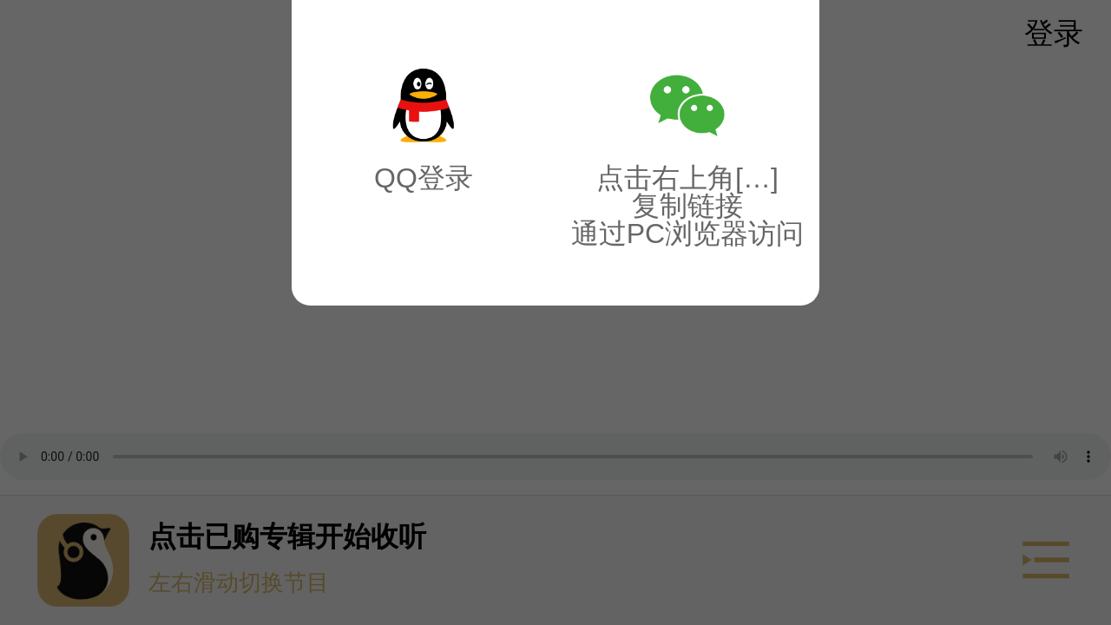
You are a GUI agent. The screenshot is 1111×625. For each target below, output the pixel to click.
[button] (555, 312)
